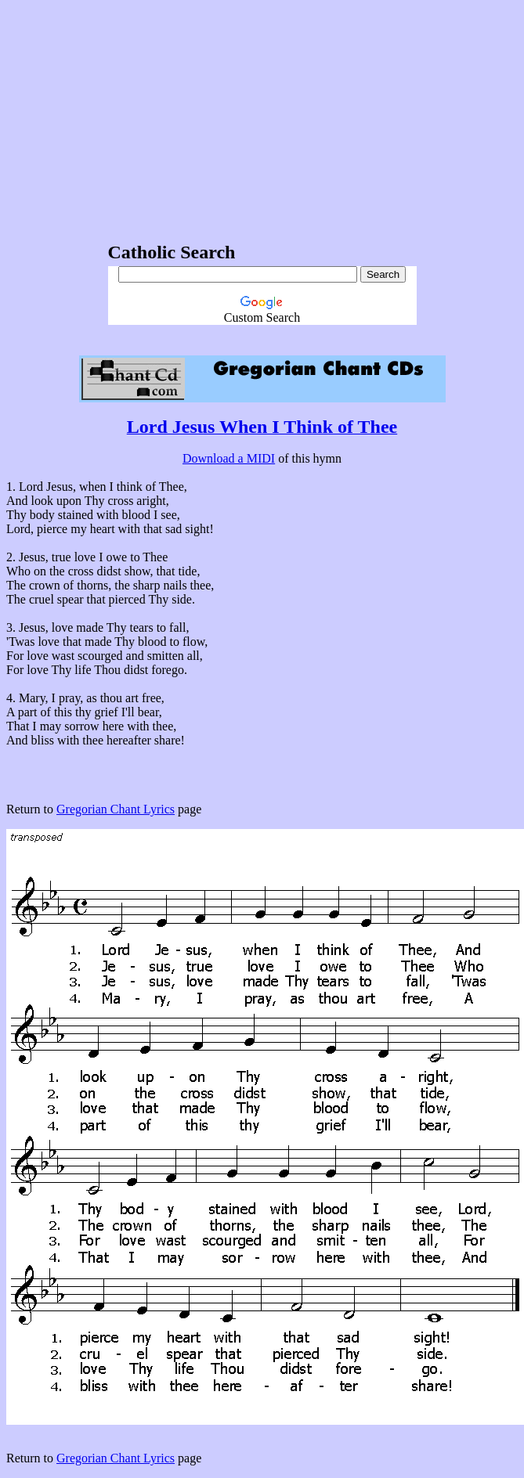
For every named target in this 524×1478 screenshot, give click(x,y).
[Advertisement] (262, 115)
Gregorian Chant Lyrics (115, 809)
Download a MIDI (228, 458)
